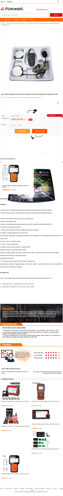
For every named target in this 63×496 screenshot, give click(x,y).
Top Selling (16, 19)
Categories (7, 19)
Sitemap (61, 488)
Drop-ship (22, 488)
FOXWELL (21, 491)
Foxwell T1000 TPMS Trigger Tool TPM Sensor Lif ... (46, 401)
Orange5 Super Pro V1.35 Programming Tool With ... (15, 426)
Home (2, 20)
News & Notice (8, 488)
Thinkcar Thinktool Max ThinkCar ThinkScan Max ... (46, 424)
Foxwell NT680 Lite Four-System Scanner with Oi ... (15, 474)
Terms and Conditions (39, 488)
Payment (16, 488)
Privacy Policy (29, 488)
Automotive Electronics (18, 23)
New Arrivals (24, 19)
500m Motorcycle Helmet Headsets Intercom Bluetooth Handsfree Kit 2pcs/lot (49, 372)
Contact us (54, 488)
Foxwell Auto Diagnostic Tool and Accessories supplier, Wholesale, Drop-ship (16, 9)
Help (32, 490)
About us (49, 488)
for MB (31, 19)
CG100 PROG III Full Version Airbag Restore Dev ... (46, 449)
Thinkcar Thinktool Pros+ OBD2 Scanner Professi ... (15, 401)
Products (8, 23)
